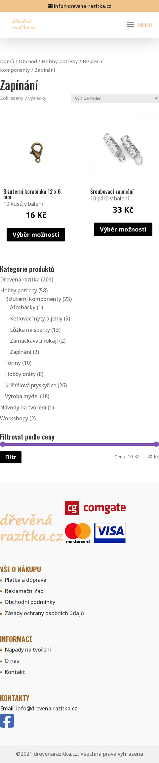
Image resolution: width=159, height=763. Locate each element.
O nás (12, 660)
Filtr (10, 457)
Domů (7, 61)
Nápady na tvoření (28, 649)
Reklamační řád (24, 591)
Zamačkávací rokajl (34, 340)
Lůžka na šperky (30, 329)
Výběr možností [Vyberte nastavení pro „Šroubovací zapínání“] (123, 229)
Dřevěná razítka (20, 279)
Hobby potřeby (60, 61)
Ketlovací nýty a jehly (36, 318)
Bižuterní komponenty (33, 299)
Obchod (28, 61)
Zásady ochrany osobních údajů (44, 613)
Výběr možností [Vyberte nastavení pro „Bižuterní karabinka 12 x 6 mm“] (36, 234)
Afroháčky (22, 307)
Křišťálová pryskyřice (30, 385)
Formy (13, 362)
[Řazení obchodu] (115, 98)
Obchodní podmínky (30, 602)
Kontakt (15, 672)
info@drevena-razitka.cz (46, 708)
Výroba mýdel (22, 396)
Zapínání (20, 352)
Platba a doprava (25, 579)
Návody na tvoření (23, 407)
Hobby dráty (20, 374)
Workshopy (14, 418)
